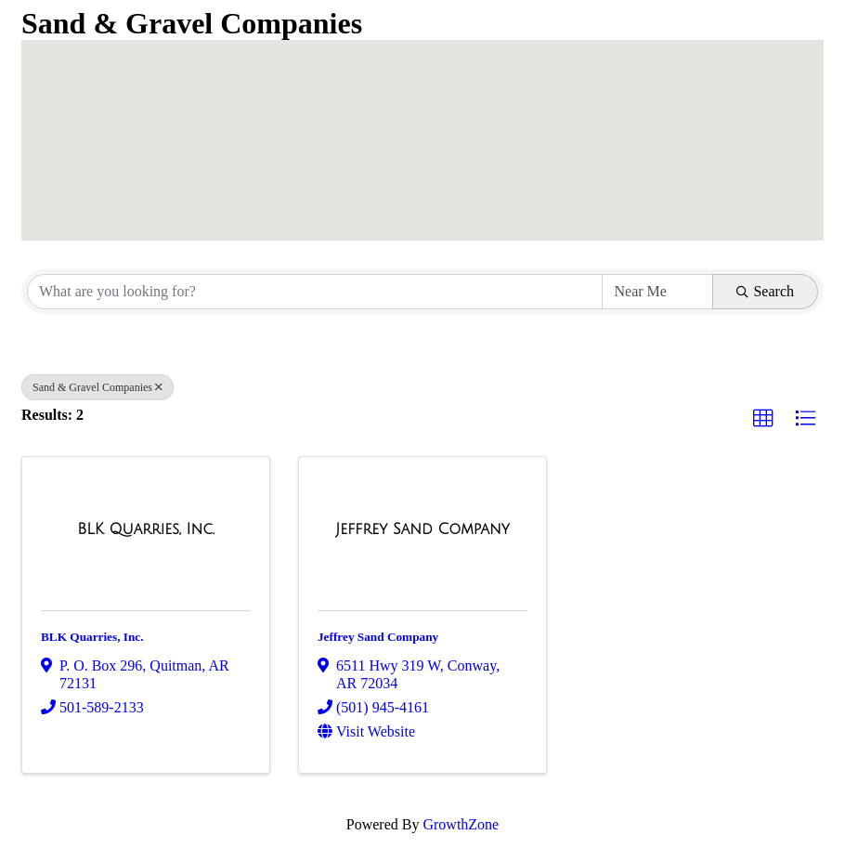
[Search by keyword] (315, 291)
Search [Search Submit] (765, 291)
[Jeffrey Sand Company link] (422, 529)
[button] (478, 64)
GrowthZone (460, 824)
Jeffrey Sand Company (378, 637)
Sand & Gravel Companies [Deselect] (97, 387)
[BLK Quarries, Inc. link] (145, 529)
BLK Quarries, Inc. (92, 637)
